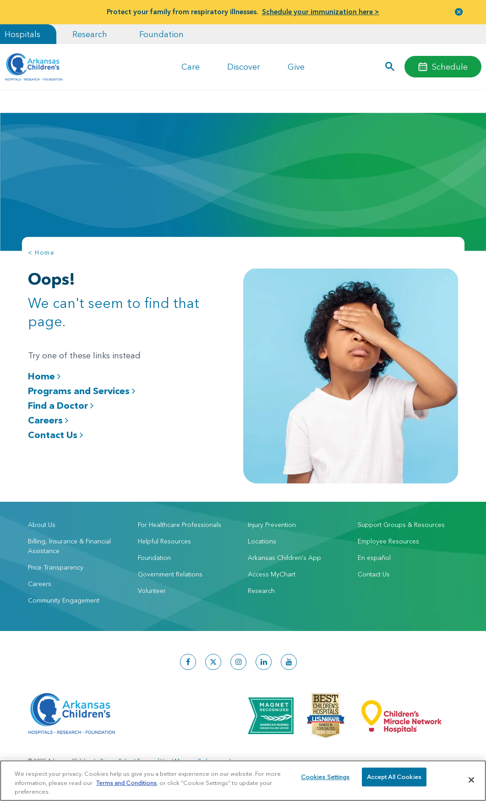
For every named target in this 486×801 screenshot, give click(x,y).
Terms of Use (153, 756)
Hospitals (22, 34)
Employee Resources (388, 536)
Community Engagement (63, 596)
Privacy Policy (116, 756)
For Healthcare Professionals (179, 520)
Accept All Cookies (394, 779)
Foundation (161, 34)
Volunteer (152, 586)
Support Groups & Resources (401, 520)
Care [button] (190, 66)
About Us (41, 520)
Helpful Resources (164, 536)
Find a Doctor (60, 405)
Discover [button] (243, 66)
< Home (41, 252)
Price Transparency (55, 563)
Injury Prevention (272, 520)
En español (374, 553)
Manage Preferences (201, 756)
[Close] (471, 780)
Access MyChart (271, 569)
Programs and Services (81, 390)
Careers (48, 420)
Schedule (450, 66)
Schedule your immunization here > (320, 11)
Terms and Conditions (126, 782)
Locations (262, 536)
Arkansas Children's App (284, 553)
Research (89, 34)
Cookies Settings (325, 779)
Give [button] (296, 66)
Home (44, 376)
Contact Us (55, 434)
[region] (243, 780)
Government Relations (170, 569)
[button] (390, 67)
